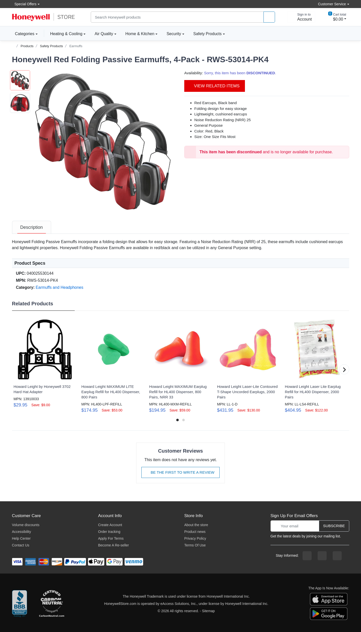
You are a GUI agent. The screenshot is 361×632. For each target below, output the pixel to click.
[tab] (31, 227)
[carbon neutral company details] (51, 604)
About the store (196, 525)
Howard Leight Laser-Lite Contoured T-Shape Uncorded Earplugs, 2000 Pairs (247, 391)
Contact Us (20, 545)
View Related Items (215, 86)
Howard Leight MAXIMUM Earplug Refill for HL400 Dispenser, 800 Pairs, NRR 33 (178, 391)
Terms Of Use (195, 545)
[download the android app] (328, 613)
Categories (23, 33)
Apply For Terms (111, 538)
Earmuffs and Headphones (59, 287)
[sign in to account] (301, 17)
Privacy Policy (195, 538)
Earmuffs (75, 46)
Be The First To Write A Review (180, 472)
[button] (103, 141)
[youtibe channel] (337, 555)
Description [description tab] (31, 227)
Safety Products (207, 34)
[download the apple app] (328, 599)
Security (173, 34)
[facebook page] (307, 555)
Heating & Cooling (66, 34)
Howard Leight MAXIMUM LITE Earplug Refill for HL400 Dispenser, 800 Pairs (110, 391)
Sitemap (208, 611)
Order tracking (109, 532)
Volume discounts (26, 525)
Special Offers (24, 4)
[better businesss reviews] (19, 604)
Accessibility (21, 532)
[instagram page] (322, 555)
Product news (195, 532)
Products (27, 46)
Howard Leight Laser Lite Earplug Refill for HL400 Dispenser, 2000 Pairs (313, 391)
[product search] (269, 17)
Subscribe (334, 526)
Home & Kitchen (139, 34)
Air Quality (104, 34)
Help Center (21, 538)
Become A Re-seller (113, 545)
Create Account (110, 525)
